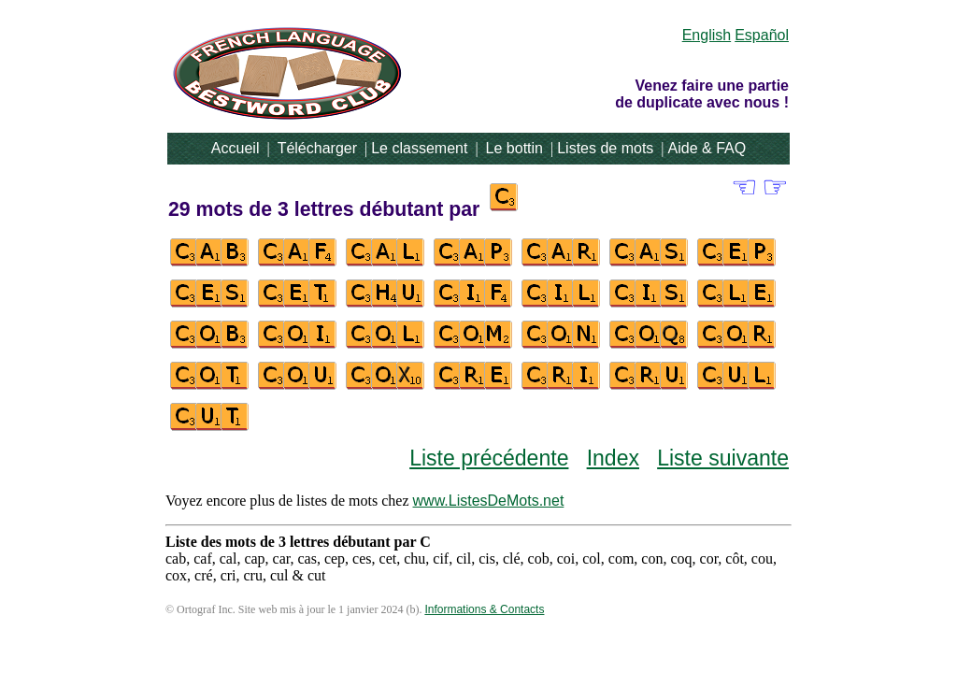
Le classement (419, 148)
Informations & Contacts (484, 609)
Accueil (235, 148)
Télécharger (317, 148)
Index (613, 458)
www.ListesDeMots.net (488, 500)
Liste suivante (723, 458)
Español (762, 35)
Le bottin (514, 148)
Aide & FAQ (707, 148)
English (706, 35)
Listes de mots (605, 148)
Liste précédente (488, 458)
